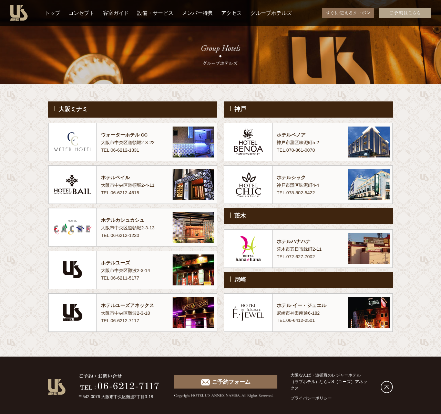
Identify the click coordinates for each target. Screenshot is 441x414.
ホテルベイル (116, 177)
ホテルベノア (292, 135)
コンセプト (81, 13)
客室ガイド (116, 13)
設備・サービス (155, 13)
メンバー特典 (197, 13)
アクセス (231, 13)
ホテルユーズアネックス (129, 305)
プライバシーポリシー (311, 398)
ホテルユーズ (116, 262)
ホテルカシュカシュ (124, 220)
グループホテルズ (271, 13)
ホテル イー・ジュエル (303, 305)
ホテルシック (292, 177)
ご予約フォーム (225, 382)
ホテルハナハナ (295, 241)
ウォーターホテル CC (126, 135)
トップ (52, 13)
